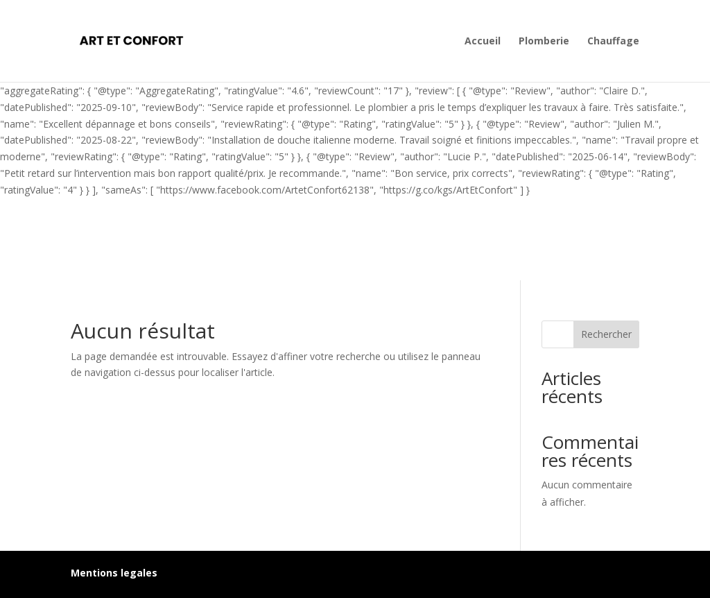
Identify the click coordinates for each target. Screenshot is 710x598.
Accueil (483, 41)
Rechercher (606, 334)
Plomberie (544, 41)
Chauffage (613, 41)
